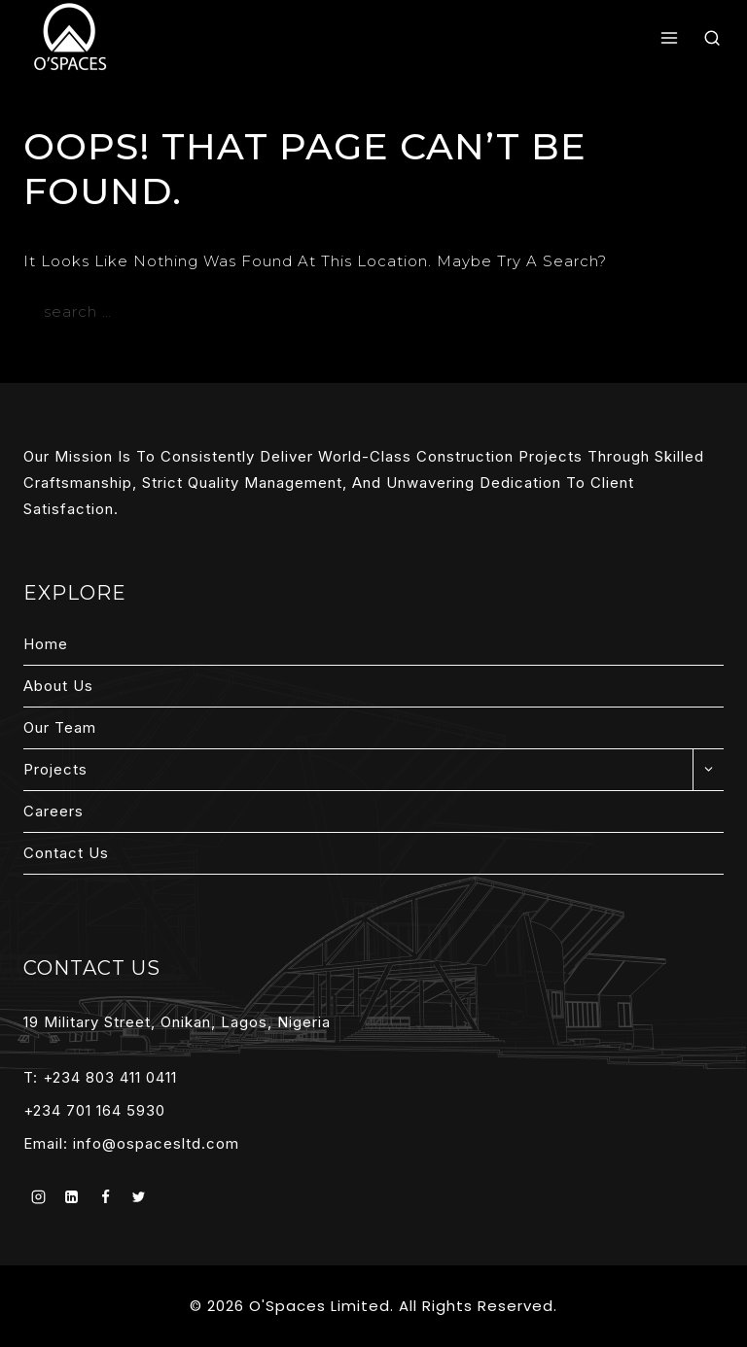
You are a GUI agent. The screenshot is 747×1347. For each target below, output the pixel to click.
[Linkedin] (72, 1197)
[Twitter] (139, 1197)
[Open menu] (670, 38)
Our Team (59, 727)
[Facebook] (105, 1197)
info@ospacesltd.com (156, 1143)
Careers (53, 811)
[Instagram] (38, 1197)
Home (45, 644)
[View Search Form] (712, 38)
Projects (55, 769)
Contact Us (66, 853)
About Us (58, 685)
